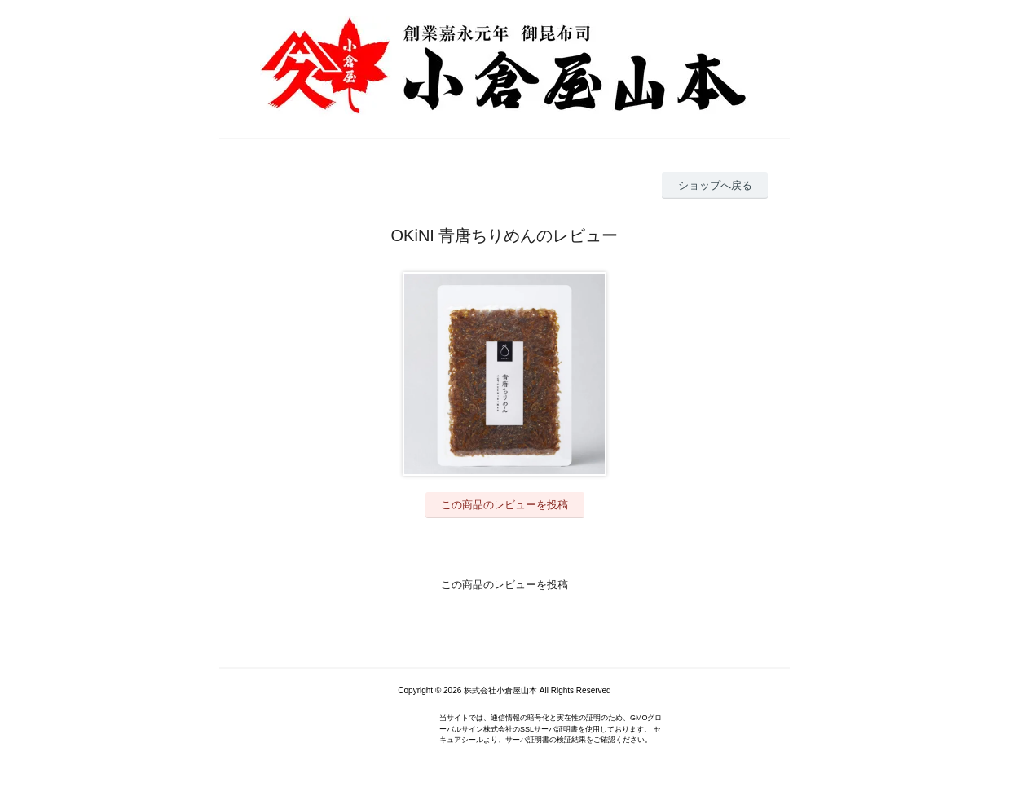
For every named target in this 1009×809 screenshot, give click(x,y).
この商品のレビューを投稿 (504, 505)
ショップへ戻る (715, 185)
